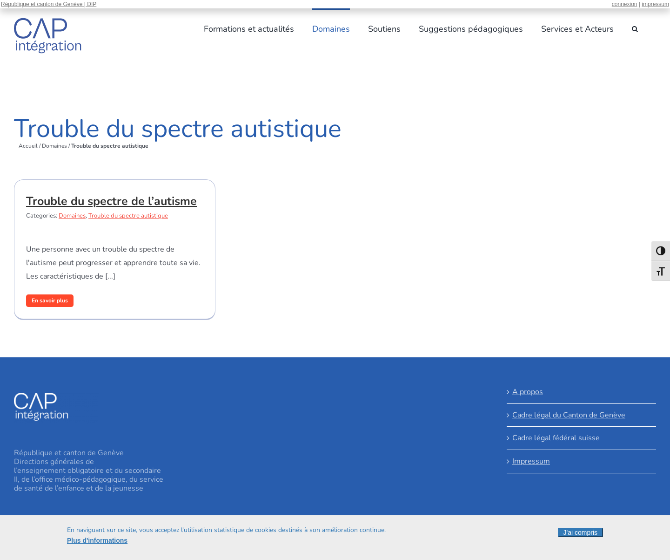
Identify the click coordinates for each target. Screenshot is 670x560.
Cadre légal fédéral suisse (556, 438)
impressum (655, 4)
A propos (527, 392)
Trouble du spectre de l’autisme (111, 201)
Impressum (531, 461)
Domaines (54, 146)
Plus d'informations (97, 540)
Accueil (28, 146)
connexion (624, 4)
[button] (635, 28)
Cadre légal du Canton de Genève (568, 415)
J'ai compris (580, 532)
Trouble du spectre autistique (128, 216)
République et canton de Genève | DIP (48, 4)
